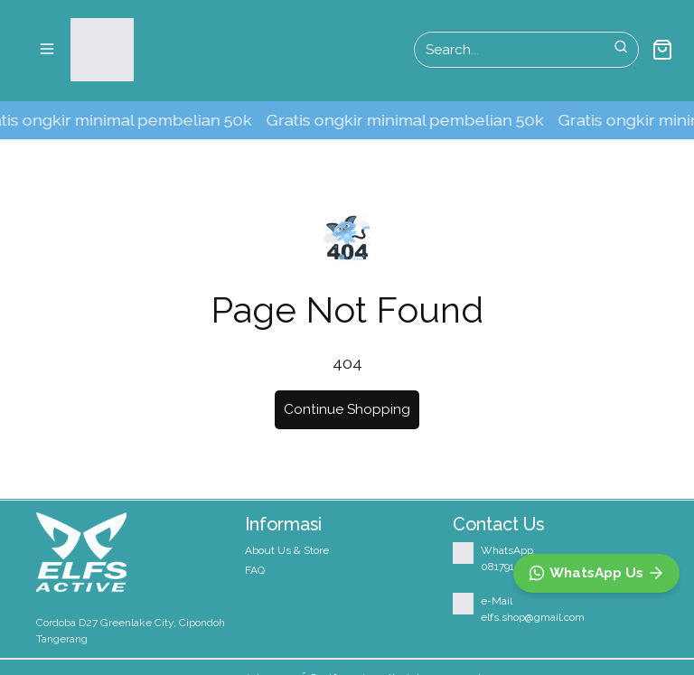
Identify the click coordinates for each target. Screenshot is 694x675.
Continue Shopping (347, 409)
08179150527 (512, 566)
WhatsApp (507, 550)
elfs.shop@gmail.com (533, 617)
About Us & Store (287, 550)
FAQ (255, 570)
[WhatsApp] (596, 573)
